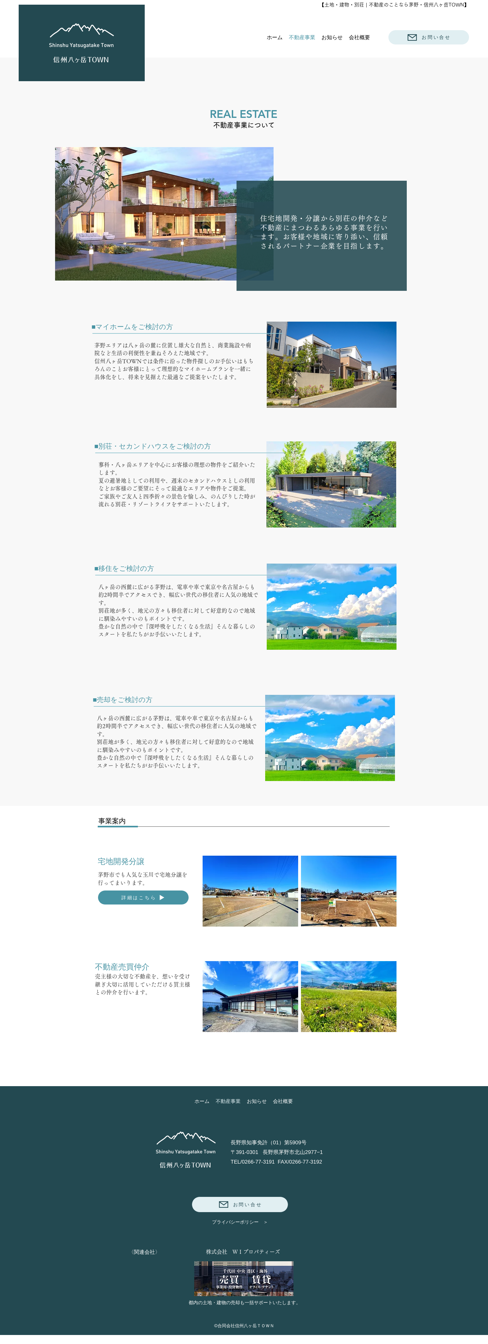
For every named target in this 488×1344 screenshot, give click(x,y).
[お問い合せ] (428, 37)
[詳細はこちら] (143, 898)
